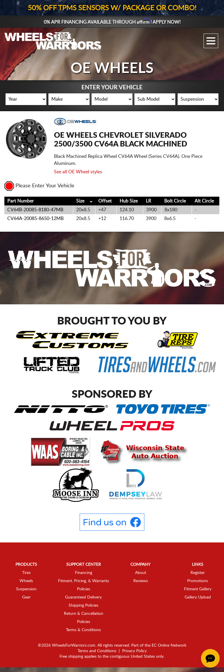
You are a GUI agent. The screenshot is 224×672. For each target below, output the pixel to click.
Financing (83, 573)
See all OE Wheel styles (78, 172)
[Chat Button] (210, 658)
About (140, 573)
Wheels (26, 581)
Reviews (140, 581)
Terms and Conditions (97, 651)
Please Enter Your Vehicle (39, 185)
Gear (26, 597)
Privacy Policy (134, 651)
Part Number (20, 201)
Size (80, 201)
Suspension (26, 589)
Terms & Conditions (83, 630)
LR (148, 201)
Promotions (197, 581)
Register (197, 573)
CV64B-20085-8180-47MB (35, 209)
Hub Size (129, 201)
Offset (105, 201)
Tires (26, 573)
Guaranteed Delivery (83, 597)
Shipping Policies (83, 605)
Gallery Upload (198, 597)
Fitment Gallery (197, 589)
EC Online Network (169, 645)
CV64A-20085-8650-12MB (35, 218)
